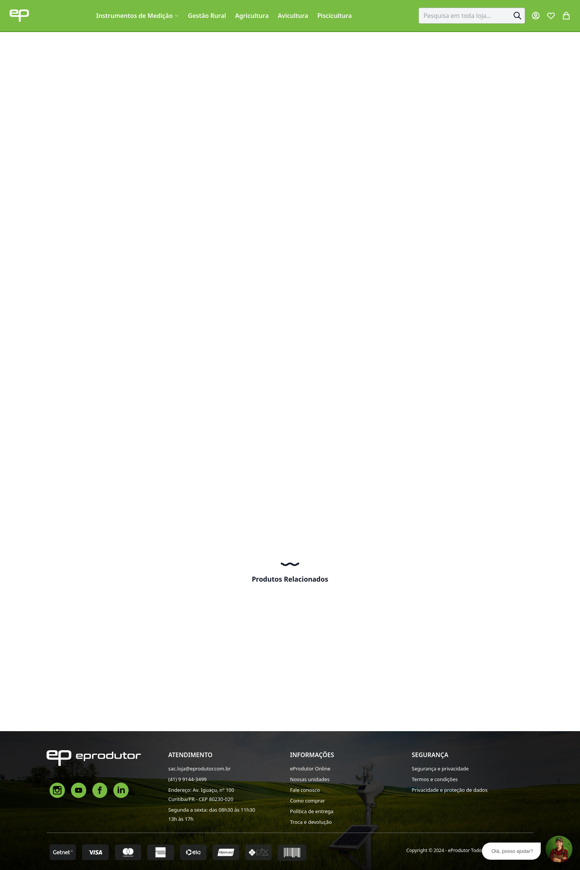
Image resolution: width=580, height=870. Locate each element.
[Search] (517, 15)
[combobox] (472, 16)
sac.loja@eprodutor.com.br (199, 768)
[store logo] (19, 15)
